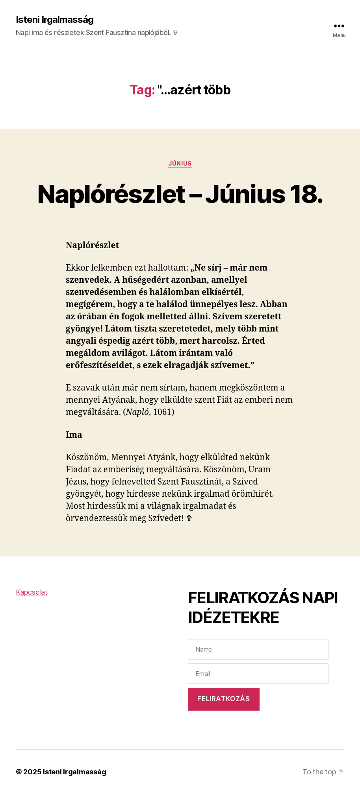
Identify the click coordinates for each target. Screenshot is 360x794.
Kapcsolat (32, 592)
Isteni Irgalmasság (54, 19)
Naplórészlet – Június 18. (180, 194)
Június (179, 163)
